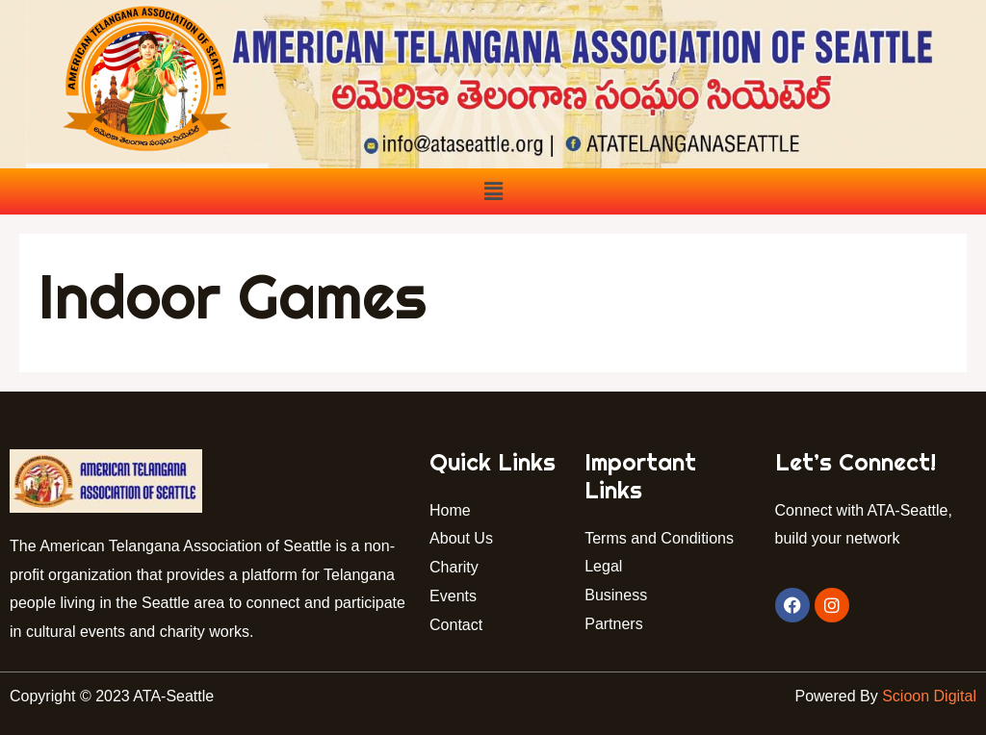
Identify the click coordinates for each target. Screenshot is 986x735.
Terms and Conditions (659, 538)
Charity (454, 567)
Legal (603, 566)
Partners (615, 624)
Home (450, 510)
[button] (493, 191)
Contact (460, 625)
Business (615, 595)
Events (453, 596)
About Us (461, 538)
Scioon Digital (929, 696)
